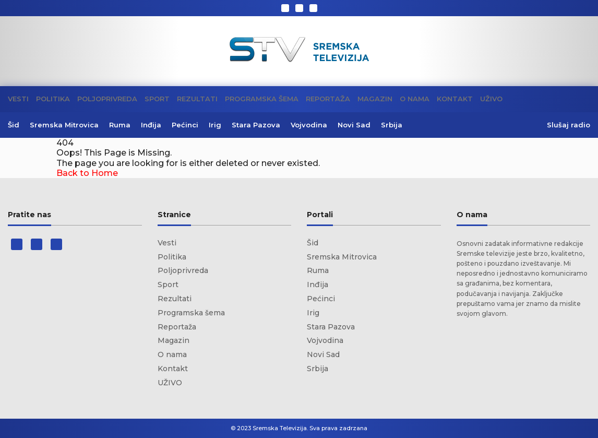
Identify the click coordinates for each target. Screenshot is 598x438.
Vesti (18, 98)
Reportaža (328, 98)
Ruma (119, 125)
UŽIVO (491, 98)
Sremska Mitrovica (64, 125)
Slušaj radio (568, 125)
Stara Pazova (256, 125)
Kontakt (455, 98)
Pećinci (185, 125)
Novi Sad (354, 125)
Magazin (374, 98)
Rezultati (197, 98)
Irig (215, 125)
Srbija (391, 125)
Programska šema (261, 98)
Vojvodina (309, 125)
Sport (157, 98)
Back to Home (87, 173)
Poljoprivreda (107, 98)
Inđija (151, 125)
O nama (414, 98)
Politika (53, 98)
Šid (13, 125)
